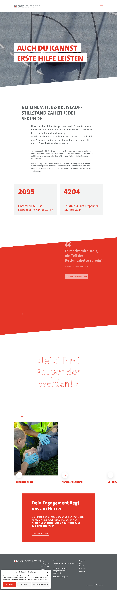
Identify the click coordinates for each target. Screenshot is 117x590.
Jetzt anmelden (38, 533)
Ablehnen (24, 585)
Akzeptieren (9, 585)
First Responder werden (74, 276)
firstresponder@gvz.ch (60, 577)
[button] (48, 572)
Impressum (89, 585)
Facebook (82, 572)
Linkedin (82, 566)
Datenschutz (98, 585)
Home (42, 561)
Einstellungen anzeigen (40, 585)
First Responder (45, 564)
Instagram (82, 569)
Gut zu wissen (44, 567)
